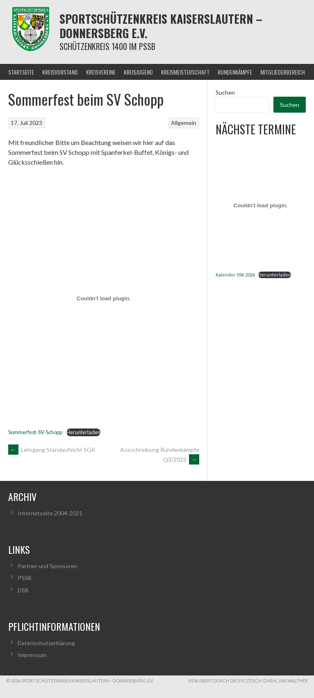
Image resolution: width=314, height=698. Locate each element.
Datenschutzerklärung (46, 642)
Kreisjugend (138, 72)
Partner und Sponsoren (47, 565)
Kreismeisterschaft (185, 72)
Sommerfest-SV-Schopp (35, 432)
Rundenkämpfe (235, 72)
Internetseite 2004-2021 (50, 513)
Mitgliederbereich (282, 72)
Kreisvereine (101, 72)
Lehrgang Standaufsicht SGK (52, 449)
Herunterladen (83, 432)
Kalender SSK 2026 (235, 274)
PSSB (25, 577)
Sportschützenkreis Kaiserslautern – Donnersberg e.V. (160, 25)
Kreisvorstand (60, 72)
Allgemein (183, 122)
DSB (23, 590)
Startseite (21, 72)
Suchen (225, 92)
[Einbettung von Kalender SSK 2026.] (261, 205)
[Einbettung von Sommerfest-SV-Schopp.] (103, 298)
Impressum (32, 654)
